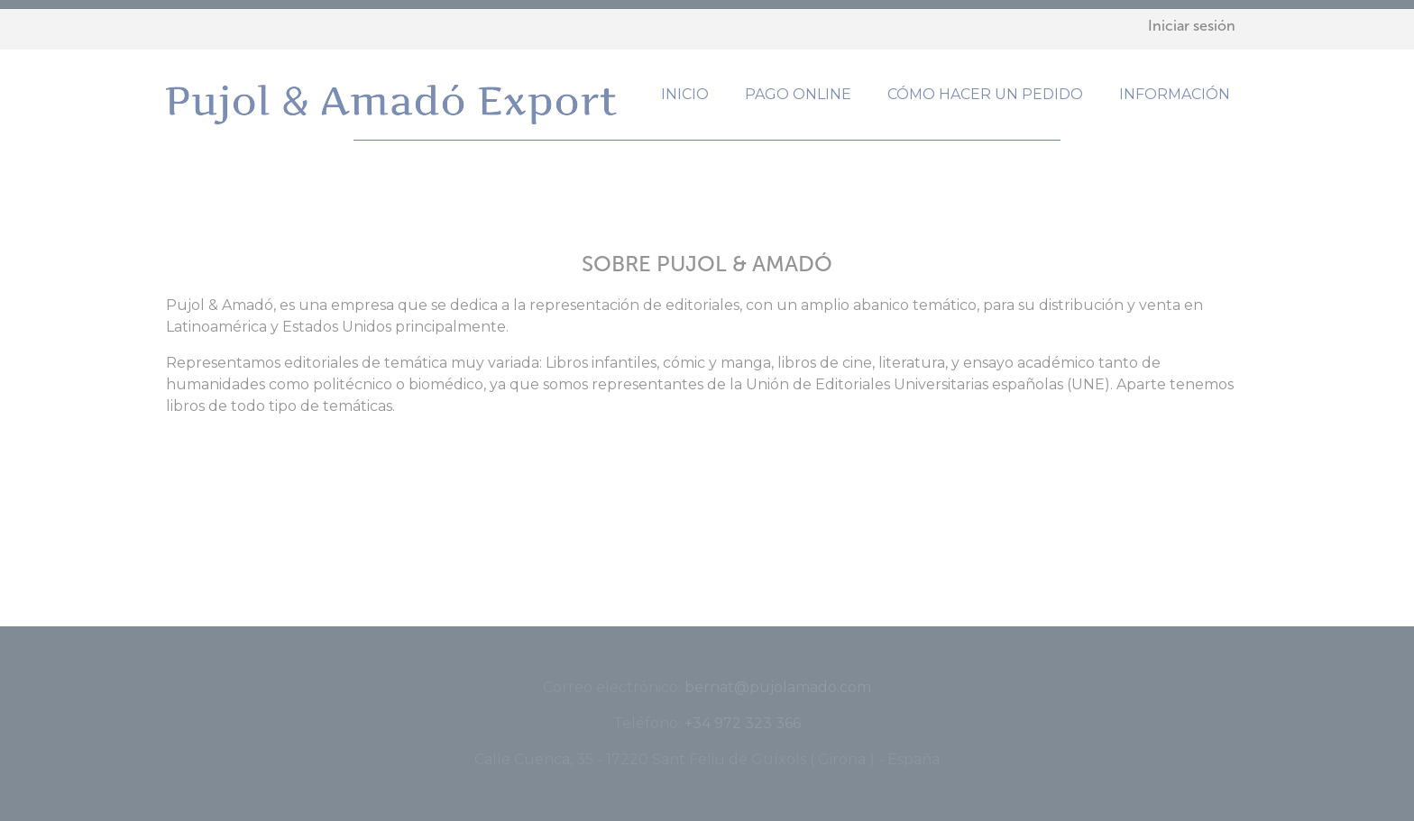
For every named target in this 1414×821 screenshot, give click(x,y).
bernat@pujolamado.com (777, 687)
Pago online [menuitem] (798, 94)
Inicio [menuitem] (685, 94)
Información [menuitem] (1174, 94)
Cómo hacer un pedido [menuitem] (985, 94)
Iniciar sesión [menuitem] (1191, 25)
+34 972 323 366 (742, 723)
